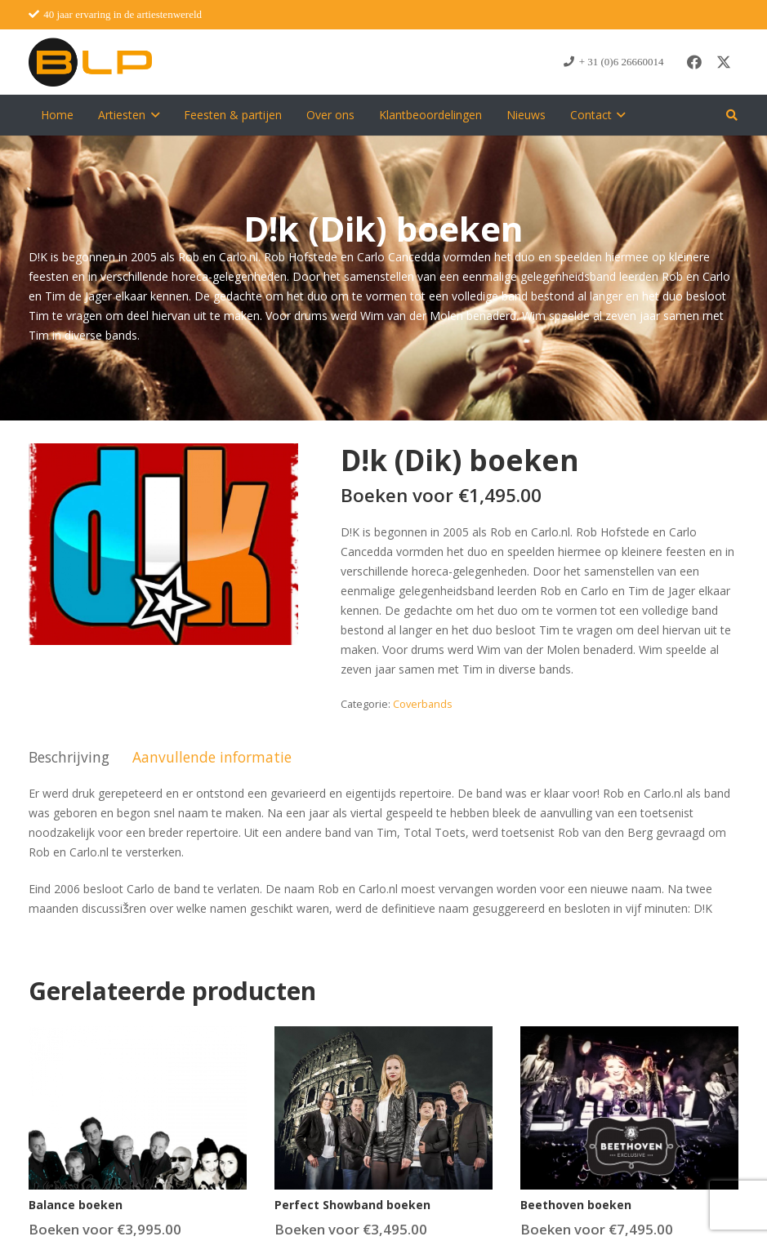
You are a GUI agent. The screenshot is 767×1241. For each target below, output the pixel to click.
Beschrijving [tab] (69, 757)
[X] (723, 62)
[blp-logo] (90, 62)
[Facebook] (694, 62)
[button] (152, 115)
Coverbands (423, 704)
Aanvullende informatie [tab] (212, 757)
